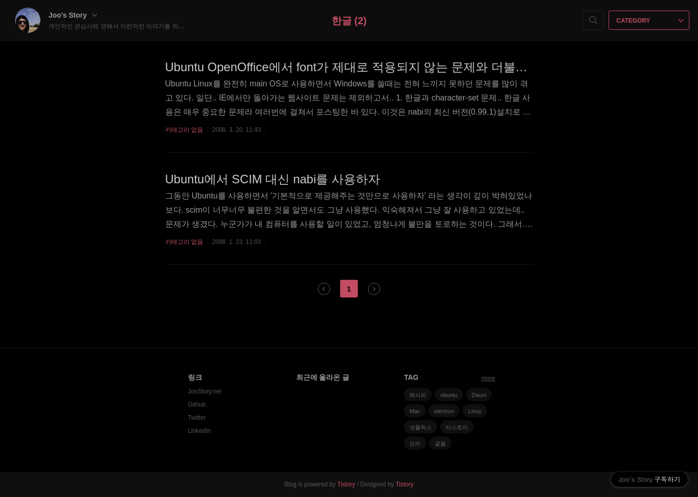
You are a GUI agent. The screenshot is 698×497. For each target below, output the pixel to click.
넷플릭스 (420, 427)
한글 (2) (349, 20)
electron (444, 411)
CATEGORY (650, 20)
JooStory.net (204, 391)
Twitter (197, 417)
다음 (374, 289)
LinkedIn (199, 430)
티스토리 (457, 427)
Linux (474, 411)
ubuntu (448, 395)
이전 (324, 289)
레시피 (417, 395)
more (488, 378)
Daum (479, 395)
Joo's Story (73, 15)
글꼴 (440, 443)
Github (197, 404)
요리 (415, 443)
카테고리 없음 (184, 129)
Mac (414, 411)
